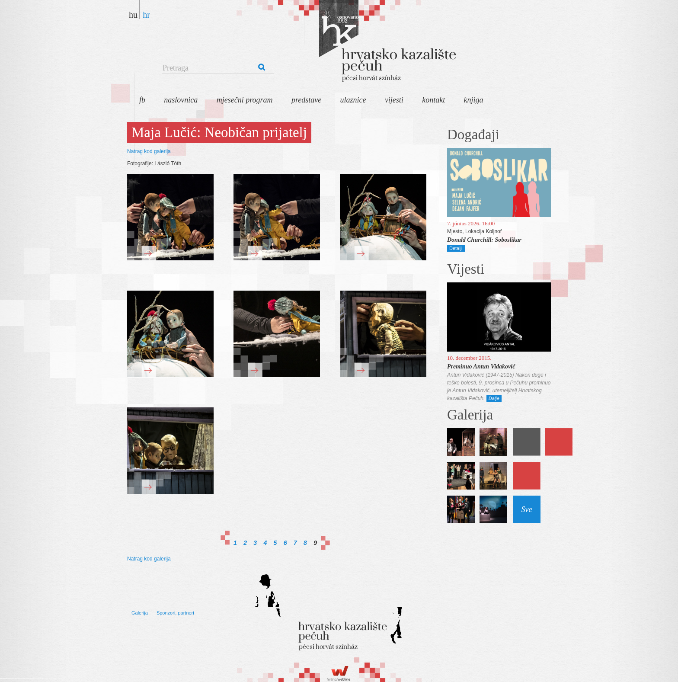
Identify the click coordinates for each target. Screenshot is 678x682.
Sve (526, 509)
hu (133, 14)
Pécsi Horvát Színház (361, 43)
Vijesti (394, 100)
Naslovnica (181, 100)
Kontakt (433, 100)
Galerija (139, 612)
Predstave (306, 100)
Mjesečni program (245, 100)
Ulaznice (353, 100)
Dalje (494, 398)
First (225, 538)
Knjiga (473, 100)
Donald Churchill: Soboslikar (484, 240)
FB (142, 100)
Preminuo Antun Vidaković (481, 366)
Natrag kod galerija (149, 151)
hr (146, 14)
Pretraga (176, 68)
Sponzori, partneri (175, 612)
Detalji (456, 248)
